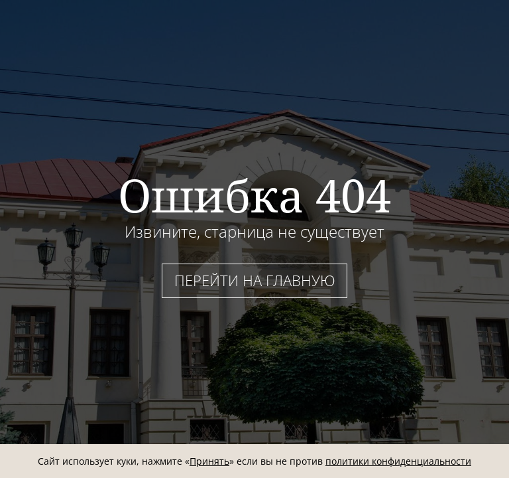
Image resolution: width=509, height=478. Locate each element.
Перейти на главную (254, 280)
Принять (209, 461)
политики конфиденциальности (398, 461)
